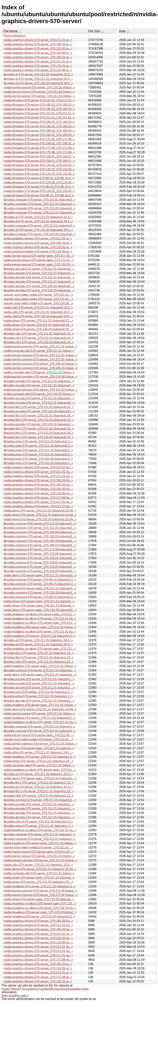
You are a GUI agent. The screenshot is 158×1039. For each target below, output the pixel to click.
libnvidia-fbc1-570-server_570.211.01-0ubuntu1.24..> (39, 653)
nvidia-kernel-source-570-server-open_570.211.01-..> (39, 255)
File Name (11, 31)
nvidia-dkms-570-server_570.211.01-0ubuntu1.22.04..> (40, 869)
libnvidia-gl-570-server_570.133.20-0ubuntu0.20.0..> (38, 83)
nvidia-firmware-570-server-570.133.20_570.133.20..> (39, 165)
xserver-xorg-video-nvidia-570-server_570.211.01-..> (38, 294)
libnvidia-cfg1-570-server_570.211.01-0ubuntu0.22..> (39, 333)
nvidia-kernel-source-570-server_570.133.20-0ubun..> (39, 87)
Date (122, 31)
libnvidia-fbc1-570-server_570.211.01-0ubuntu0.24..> (39, 415)
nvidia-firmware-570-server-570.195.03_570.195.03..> (39, 104)
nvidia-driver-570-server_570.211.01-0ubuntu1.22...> (38, 881)
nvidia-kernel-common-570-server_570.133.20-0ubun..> (40, 389)
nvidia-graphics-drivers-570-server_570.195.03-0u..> (38, 480)
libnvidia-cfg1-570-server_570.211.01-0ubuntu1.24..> (39, 661)
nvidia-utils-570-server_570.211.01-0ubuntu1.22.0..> (38, 864)
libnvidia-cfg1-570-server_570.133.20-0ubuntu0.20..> (39, 342)
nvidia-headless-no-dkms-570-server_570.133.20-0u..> (40, 908)
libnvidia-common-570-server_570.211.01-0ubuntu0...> (40, 523)
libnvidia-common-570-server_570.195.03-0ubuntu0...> (40, 532)
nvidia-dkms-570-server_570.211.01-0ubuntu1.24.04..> (40, 709)
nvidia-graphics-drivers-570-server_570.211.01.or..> (38, 40)
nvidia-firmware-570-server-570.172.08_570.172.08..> (39, 139)
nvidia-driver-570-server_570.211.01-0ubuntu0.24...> (38, 324)
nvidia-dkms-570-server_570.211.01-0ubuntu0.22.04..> (40, 510)
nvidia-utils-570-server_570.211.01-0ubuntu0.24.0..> (38, 312)
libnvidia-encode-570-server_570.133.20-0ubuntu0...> (39, 411)
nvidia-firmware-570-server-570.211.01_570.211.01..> (39, 100)
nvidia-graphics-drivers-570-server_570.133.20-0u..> (38, 489)
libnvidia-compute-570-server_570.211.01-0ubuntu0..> (39, 199)
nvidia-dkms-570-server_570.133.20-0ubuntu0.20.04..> (40, 519)
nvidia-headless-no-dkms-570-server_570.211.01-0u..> (40, 618)
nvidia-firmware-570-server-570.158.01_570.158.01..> (39, 143)
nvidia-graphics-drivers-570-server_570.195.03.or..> (38, 44)
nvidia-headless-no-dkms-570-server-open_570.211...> (40, 614)
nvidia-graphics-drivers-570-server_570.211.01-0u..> (38, 467)
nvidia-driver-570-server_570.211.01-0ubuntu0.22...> (38, 320)
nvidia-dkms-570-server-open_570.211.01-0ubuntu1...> (40, 674)
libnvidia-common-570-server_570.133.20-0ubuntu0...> (40, 566)
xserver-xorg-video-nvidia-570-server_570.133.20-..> (38, 303)
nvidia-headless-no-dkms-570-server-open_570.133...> (40, 903)
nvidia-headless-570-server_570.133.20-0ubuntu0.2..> (39, 916)
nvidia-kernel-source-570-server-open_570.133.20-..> (39, 264)
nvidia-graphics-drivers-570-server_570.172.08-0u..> (38, 497)
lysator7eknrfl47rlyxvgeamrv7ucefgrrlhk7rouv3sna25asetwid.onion (45, 988)
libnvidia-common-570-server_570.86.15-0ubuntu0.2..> (40, 579)
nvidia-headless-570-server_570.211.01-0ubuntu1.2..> (39, 756)
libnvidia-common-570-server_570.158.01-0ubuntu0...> (40, 558)
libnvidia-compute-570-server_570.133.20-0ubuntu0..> (39, 208)
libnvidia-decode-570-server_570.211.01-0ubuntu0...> (39, 268)
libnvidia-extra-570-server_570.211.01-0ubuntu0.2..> (38, 441)
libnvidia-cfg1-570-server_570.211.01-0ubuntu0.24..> (39, 338)
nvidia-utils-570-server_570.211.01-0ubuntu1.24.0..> (38, 752)
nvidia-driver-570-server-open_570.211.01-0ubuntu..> (39, 601)
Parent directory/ (14, 35)
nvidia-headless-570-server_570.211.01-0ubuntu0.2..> (39, 635)
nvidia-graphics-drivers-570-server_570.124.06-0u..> (38, 493)
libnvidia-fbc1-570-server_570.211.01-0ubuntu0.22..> (39, 407)
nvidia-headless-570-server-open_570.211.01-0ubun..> (40, 627)
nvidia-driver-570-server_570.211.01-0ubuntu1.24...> (38, 761)
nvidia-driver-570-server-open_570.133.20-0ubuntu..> (39, 899)
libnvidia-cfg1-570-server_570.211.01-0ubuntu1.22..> (39, 795)
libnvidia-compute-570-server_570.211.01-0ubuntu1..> (39, 726)
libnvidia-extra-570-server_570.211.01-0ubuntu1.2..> (38, 692)
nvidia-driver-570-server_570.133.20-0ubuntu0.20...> (38, 329)
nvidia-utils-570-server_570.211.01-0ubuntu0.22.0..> (38, 307)
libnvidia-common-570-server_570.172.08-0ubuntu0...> (40, 549)
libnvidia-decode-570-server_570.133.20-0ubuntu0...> (39, 286)
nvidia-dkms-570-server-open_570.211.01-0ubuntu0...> (40, 575)
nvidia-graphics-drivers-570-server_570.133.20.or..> (38, 48)
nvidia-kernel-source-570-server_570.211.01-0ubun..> (39, 91)
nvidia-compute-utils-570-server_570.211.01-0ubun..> (39, 350)
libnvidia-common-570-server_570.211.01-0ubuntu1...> (40, 670)
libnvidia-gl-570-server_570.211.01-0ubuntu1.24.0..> (38, 640)
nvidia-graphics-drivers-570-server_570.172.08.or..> (38, 977)
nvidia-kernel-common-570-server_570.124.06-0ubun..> (40, 376)
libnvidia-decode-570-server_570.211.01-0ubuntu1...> (39, 687)
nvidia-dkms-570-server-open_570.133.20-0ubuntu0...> (40, 610)
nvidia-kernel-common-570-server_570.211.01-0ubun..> (40, 346)
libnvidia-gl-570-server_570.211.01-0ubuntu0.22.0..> (38, 74)
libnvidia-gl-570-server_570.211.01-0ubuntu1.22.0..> (38, 774)
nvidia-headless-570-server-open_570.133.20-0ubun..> (40, 912)
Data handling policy (14, 995)
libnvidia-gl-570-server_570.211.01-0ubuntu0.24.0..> (38, 78)
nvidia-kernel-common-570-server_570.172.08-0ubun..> (40, 890)
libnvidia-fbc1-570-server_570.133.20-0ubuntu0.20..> (39, 432)
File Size (94, 31)
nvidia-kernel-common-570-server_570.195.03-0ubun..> (40, 363)
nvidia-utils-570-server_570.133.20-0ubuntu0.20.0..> (38, 316)
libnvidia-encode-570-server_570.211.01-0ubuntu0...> (39, 381)
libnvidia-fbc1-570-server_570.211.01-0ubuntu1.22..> (39, 782)
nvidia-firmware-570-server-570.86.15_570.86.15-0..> (39, 178)
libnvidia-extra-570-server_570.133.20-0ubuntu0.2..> (38, 458)
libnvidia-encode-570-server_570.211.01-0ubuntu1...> (39, 679)
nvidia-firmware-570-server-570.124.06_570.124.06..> (39, 182)
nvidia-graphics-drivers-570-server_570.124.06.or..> (38, 52)
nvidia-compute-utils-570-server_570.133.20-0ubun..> (39, 394)
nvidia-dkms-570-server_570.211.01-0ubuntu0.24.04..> (40, 514)
